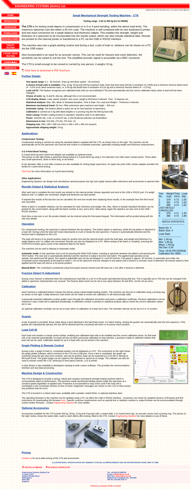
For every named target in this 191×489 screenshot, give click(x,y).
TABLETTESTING (10, 46)
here (63, 400)
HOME (10, 15)
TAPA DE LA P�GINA (32, 467)
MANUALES (10, 27)
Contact (117, 486)
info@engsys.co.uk (121, 474)
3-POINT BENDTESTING (10, 54)
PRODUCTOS (10, 21)
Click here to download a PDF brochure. (47, 70)
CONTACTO (10, 68)
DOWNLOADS (10, 33)
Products (94, 486)
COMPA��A (10, 62)
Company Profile (106, 486)
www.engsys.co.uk (123, 476)
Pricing (26, 452)
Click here (26, 171)
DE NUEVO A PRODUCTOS (58, 467)
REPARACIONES (10, 39)
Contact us (27, 458)
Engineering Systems (64, 403)
